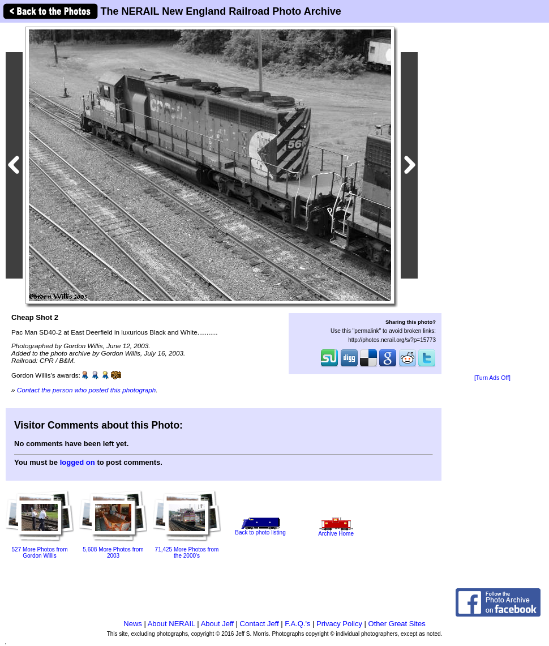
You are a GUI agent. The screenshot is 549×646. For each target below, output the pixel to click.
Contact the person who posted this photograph (86, 389)
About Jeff (217, 623)
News (132, 623)
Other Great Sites (397, 623)
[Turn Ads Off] (492, 378)
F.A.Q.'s (297, 623)
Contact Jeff (259, 623)
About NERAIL (171, 623)
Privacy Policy (339, 623)
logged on (77, 462)
